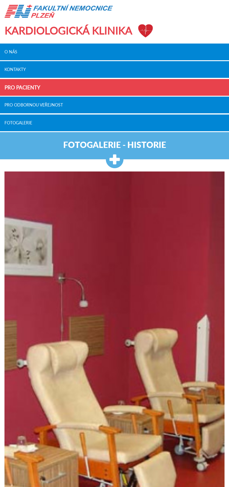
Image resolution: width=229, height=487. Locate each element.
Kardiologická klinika (68, 30)
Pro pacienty (22, 87)
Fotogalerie (18, 122)
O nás (10, 51)
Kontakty (15, 69)
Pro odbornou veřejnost (33, 105)
